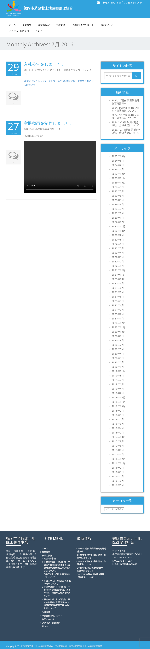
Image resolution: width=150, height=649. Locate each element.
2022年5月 (118, 248)
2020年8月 (118, 340)
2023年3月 (118, 208)
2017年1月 (118, 454)
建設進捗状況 (50, 558)
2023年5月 (118, 200)
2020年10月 (118, 331)
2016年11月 (118, 463)
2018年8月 (118, 415)
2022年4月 (118, 252)
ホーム (12, 25)
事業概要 (27, 25)
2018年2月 (118, 432)
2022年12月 (118, 222)
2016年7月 (118, 476)
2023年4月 (118, 204)
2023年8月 (118, 187)
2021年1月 (118, 318)
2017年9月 (118, 441)
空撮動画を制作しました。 (49, 123)
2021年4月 (118, 305)
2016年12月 (118, 458)
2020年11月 (118, 327)
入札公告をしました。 (44, 64)
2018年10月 (118, 406)
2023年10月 (118, 182)
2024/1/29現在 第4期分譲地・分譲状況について (125, 124)
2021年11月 (118, 274)
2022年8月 (118, 239)
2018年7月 (118, 419)
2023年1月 (118, 217)
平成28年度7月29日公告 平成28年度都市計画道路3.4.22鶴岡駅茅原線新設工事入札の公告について (57, 604)
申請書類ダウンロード (83, 25)
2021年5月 (118, 301)
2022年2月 (118, 261)
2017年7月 (118, 450)
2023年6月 (118, 195)
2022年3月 (118, 257)
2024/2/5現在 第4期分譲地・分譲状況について (125, 116)
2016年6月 (118, 480)
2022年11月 (118, 226)
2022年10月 (118, 230)
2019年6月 (118, 384)
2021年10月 (118, 279)
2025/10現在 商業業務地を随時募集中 (125, 102)
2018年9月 (118, 410)
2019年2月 (118, 393)
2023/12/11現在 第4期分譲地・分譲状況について (126, 131)
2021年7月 (118, 292)
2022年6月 (118, 244)
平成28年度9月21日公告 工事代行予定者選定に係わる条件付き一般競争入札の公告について (57, 591)
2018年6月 (118, 423)
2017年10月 (118, 437)
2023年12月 (118, 173)
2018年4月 (118, 428)
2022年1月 (118, 265)
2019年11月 (118, 371)
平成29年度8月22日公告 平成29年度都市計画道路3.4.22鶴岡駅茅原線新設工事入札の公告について (57, 566)
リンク (39, 31)
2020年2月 (118, 362)
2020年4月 (118, 353)
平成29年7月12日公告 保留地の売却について (57, 582)
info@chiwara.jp (111, 2)
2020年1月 (118, 366)
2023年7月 (118, 191)
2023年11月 (118, 178)
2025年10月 (118, 156)
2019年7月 (118, 380)
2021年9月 (118, 283)
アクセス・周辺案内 (19, 31)
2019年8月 (118, 375)
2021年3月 (118, 309)
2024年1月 (118, 169)
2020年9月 (118, 336)
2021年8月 (118, 287)
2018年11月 (118, 401)
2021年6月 (118, 296)
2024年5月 (118, 160)
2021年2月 (118, 314)
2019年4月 (118, 388)
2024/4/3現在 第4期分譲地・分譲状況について (125, 109)
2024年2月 (118, 165)
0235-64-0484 (134, 2)
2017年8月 (118, 445)
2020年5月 (118, 349)
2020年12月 (118, 323)
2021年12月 (118, 270)
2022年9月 (118, 235)
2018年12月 (118, 397)
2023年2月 (118, 213)
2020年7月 (118, 344)
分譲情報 (60, 25)
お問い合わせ (107, 25)
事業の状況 (44, 25)
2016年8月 (118, 472)
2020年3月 (118, 358)
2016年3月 (118, 485)
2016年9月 (118, 467)
